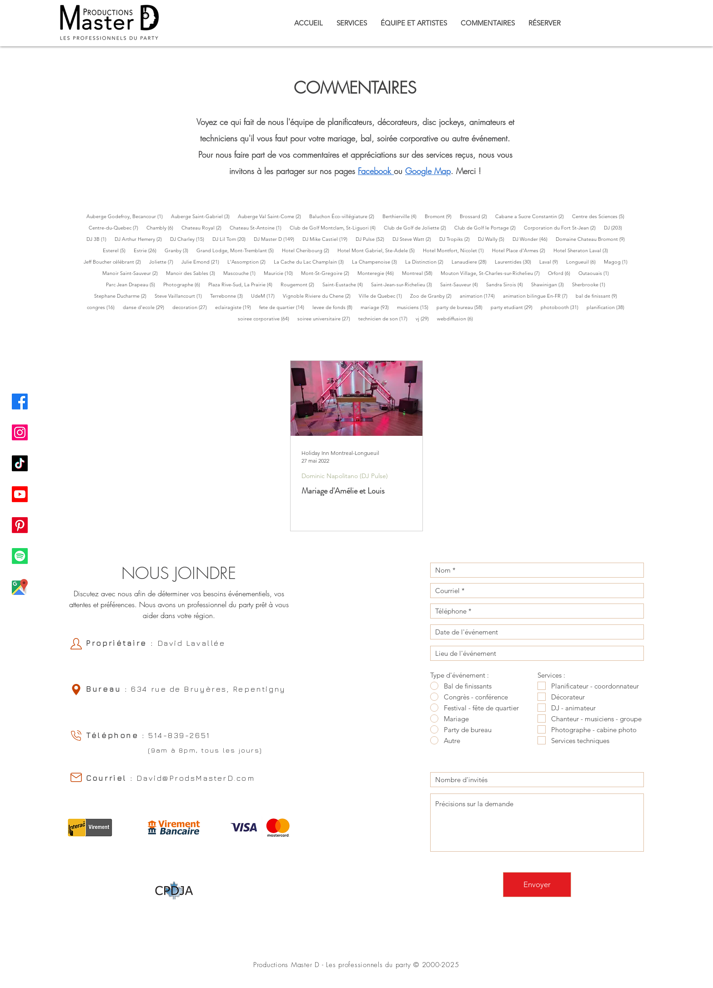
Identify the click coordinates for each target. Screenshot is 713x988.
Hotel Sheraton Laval (582, 250)
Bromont (440, 216)
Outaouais (595, 272)
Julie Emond (202, 261)
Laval (550, 261)
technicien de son (385, 318)
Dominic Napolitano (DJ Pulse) (344, 476)
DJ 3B (98, 238)
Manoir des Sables (192, 272)
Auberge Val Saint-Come (271, 216)
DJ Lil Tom (231, 238)
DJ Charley (189, 238)
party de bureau (462, 307)
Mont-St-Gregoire (327, 272)
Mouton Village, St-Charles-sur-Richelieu (492, 272)
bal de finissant (598, 295)
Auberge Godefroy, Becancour (126, 216)
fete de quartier (283, 307)
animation (479, 295)
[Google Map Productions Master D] (20, 587)
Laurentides (515, 261)
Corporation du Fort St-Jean (562, 227)
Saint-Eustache (344, 284)
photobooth (561, 307)
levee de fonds (334, 307)
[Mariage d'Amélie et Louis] (356, 398)
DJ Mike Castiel (326, 238)
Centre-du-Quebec (115, 227)
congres (103, 307)
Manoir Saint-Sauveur (132, 272)
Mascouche (241, 272)
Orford (561, 272)
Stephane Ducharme (122, 295)
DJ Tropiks (456, 238)
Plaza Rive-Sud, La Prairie (242, 284)
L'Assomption (248, 261)
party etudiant (514, 307)
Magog (618, 261)
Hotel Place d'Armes (520, 250)
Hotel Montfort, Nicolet (455, 250)
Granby (178, 250)
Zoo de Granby (433, 295)
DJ (615, 227)
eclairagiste (235, 307)
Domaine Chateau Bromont (592, 238)
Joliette (163, 261)
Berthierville (401, 216)
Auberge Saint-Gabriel (202, 216)
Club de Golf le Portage (487, 227)
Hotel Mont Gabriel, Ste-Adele (378, 250)
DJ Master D (276, 238)
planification (607, 307)
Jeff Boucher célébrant (114, 261)
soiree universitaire (325, 318)
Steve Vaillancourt (180, 295)
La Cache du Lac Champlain (311, 261)
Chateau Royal (203, 227)
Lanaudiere (471, 261)
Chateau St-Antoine (258, 227)
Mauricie (280, 272)
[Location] (76, 689)
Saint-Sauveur (461, 284)
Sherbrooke (590, 284)
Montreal (419, 272)
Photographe (183, 284)
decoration (191, 307)
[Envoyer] (537, 884)
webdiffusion (457, 318)
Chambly (161, 227)
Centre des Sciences (600, 216)
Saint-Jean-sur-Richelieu (403, 284)
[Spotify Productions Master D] (20, 556)
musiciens (414, 307)
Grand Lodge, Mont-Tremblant (237, 250)
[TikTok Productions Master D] (20, 463)
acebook (376, 170)
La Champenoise (376, 261)
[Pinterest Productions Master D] (20, 525)
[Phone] (76, 735)
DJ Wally (493, 238)
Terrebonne (228, 295)
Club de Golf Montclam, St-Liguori (335, 227)
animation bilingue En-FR (537, 295)
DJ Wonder (532, 238)
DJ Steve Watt (413, 238)
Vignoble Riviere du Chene (319, 295)
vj (424, 318)
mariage (377, 307)
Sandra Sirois (506, 284)
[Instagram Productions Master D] (20, 432)
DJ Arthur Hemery (140, 238)
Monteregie (377, 272)
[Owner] (76, 643)
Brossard (475, 216)
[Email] (76, 777)
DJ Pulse (372, 238)
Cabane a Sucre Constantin (531, 216)
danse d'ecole (145, 307)
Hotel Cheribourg (307, 250)
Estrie (147, 250)
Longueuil (583, 261)
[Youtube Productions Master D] (20, 494)
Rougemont (299, 284)
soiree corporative (265, 318)
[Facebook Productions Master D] (20, 401)
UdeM (265, 295)
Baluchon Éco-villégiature (343, 216)
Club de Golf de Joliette (417, 227)
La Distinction (426, 261)
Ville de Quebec (382, 295)
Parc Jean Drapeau (132, 284)
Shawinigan (549, 284)
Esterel (116, 250)
